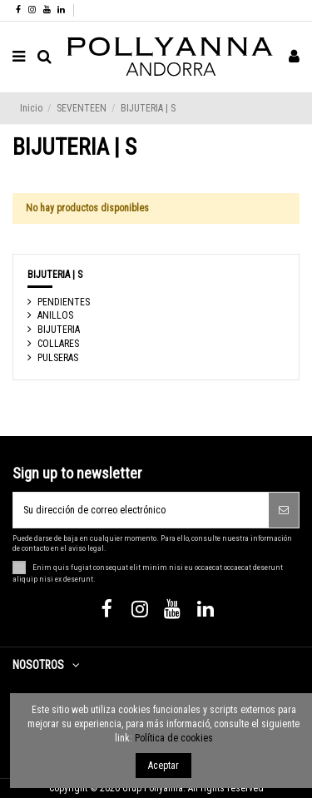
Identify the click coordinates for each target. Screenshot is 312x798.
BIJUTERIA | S (54, 274)
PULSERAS (57, 358)
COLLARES (58, 343)
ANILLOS (55, 315)
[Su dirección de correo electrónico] (141, 510)
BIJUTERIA (58, 329)
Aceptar (163, 765)
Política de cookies (174, 738)
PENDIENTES (63, 302)
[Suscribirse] (284, 510)
